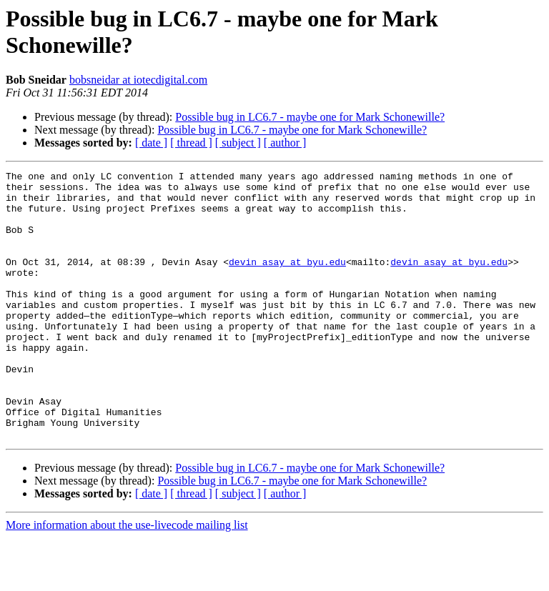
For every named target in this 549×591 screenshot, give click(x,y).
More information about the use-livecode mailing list (127, 578)
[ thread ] (191, 142)
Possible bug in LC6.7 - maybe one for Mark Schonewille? (310, 117)
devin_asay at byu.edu (287, 280)
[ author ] (285, 142)
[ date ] (151, 142)
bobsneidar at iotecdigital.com (138, 80)
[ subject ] (238, 142)
